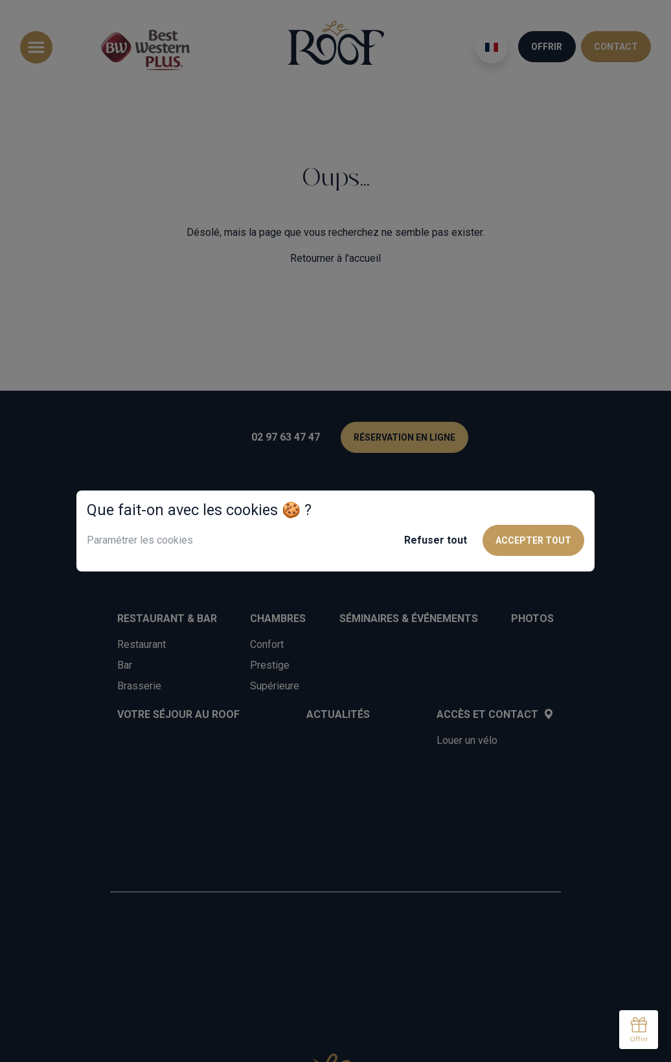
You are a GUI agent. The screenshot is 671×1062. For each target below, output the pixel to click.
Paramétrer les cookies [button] (140, 540)
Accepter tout (533, 540)
